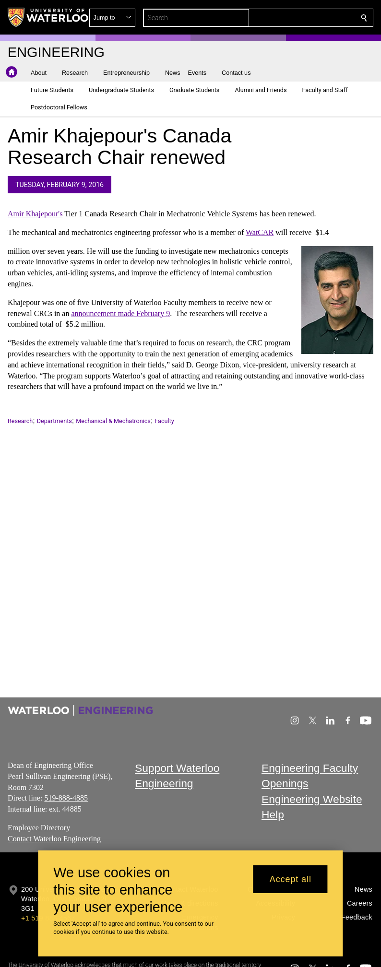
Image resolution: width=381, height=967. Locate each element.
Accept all (290, 879)
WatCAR (260, 232)
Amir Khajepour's (35, 214)
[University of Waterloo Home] (48, 17)
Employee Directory (39, 828)
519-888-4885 (66, 798)
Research (20, 421)
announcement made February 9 (120, 313)
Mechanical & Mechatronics (113, 421)
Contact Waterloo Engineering (54, 839)
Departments (54, 421)
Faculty (164, 421)
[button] (294, 17)
